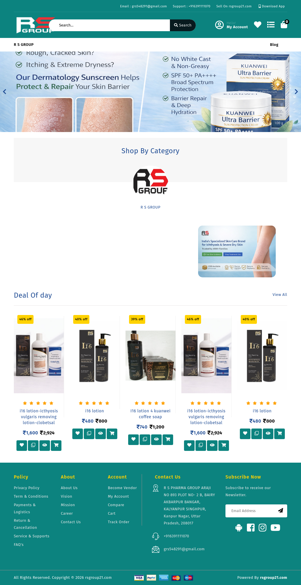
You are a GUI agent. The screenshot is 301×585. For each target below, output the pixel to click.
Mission (68, 505)
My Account (118, 496)
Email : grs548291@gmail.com (143, 6)
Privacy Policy (26, 488)
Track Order (118, 522)
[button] (4, 91)
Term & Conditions (31, 496)
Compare (116, 505)
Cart (112, 513)
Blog (274, 44)
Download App (272, 6)
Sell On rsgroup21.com (234, 6)
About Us (69, 488)
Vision (66, 496)
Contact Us (71, 522)
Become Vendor (122, 488)
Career (67, 513)
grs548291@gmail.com (184, 549)
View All (279, 294)
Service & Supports (31, 536)
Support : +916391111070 (191, 6)
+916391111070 (176, 536)
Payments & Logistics (25, 508)
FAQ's (19, 544)
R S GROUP (24, 44)
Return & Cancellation (25, 524)
